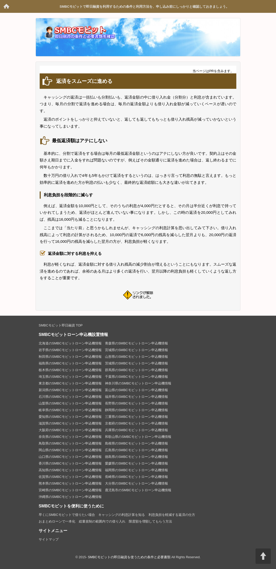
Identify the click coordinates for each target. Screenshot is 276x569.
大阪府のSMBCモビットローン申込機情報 (70, 430)
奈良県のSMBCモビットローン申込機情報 (70, 437)
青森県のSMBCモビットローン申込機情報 (136, 343)
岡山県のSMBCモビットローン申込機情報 (70, 450)
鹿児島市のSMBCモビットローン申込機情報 (138, 490)
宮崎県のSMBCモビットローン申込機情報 (70, 490)
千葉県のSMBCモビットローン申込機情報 (136, 377)
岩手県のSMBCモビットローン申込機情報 (70, 350)
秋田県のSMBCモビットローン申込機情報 (70, 357)
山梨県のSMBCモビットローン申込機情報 (70, 403)
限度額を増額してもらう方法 (150, 521)
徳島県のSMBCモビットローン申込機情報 (136, 457)
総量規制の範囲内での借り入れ (102, 521)
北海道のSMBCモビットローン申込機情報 (70, 343)
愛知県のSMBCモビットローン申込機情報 (70, 417)
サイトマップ (49, 539)
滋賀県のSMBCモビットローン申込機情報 (70, 423)
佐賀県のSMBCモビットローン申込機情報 (70, 477)
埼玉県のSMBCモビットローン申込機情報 (70, 377)
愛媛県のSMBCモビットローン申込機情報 (136, 463)
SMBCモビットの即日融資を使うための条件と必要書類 (6, 6)
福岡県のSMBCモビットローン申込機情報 (136, 470)
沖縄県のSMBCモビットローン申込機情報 (70, 497)
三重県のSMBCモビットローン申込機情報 (136, 417)
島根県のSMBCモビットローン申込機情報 (136, 443)
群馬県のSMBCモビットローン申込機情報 (136, 370)
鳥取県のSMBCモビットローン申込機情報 (70, 443)
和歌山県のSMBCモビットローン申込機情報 (138, 437)
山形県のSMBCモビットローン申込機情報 (136, 357)
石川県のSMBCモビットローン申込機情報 (70, 397)
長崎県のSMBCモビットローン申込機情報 (136, 477)
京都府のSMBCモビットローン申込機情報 (136, 423)
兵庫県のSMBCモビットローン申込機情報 (136, 430)
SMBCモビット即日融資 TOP (61, 325)
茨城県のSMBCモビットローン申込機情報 (136, 363)
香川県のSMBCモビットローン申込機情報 (70, 463)
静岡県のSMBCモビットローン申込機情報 (136, 410)
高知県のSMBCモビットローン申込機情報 (70, 470)
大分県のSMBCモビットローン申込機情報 (136, 483)
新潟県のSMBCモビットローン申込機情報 (70, 390)
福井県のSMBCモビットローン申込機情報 (136, 397)
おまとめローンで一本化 (57, 521)
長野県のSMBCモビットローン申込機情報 (136, 403)
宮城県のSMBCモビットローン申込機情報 (136, 350)
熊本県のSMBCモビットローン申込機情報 (70, 483)
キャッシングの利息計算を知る (121, 515)
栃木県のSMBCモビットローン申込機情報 (70, 370)
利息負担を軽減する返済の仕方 (171, 515)
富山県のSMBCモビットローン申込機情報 (136, 390)
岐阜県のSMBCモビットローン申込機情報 (70, 410)
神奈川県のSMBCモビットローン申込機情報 (138, 383)
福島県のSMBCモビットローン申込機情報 (70, 363)
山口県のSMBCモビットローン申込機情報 (70, 457)
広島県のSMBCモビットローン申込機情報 (136, 450)
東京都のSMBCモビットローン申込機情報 (70, 383)
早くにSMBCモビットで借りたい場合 (67, 515)
